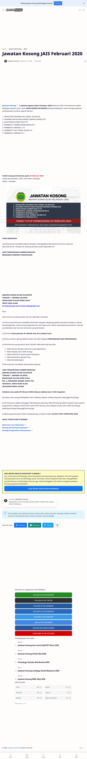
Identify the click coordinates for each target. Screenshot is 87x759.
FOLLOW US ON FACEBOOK (43, 611)
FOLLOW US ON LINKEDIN (43, 606)
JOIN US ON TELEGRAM (43, 622)
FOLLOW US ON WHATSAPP (43, 595)
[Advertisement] (43, 31)
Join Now (58, 3)
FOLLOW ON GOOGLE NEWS (43, 628)
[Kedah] (58, 687)
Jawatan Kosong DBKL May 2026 (31, 679)
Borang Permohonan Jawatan (14, 427)
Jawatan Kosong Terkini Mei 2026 (32, 654)
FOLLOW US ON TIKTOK (44, 600)
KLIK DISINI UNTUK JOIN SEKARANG (43, 488)
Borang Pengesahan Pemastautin (16, 430)
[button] (79, 10)
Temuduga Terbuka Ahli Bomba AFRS (33, 662)
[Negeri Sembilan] (58, 698)
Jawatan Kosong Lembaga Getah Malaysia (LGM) (38, 671)
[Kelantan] (29, 692)
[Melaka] (29, 698)
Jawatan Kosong (9, 105)
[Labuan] (58, 692)
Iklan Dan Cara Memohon (13, 425)
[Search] (83, 10)
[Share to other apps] (57, 525)
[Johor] (29, 687)
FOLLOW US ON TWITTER (43, 617)
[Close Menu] (84, 3)
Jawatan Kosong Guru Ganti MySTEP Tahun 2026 (38, 645)
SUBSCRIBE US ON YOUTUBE (43, 633)
